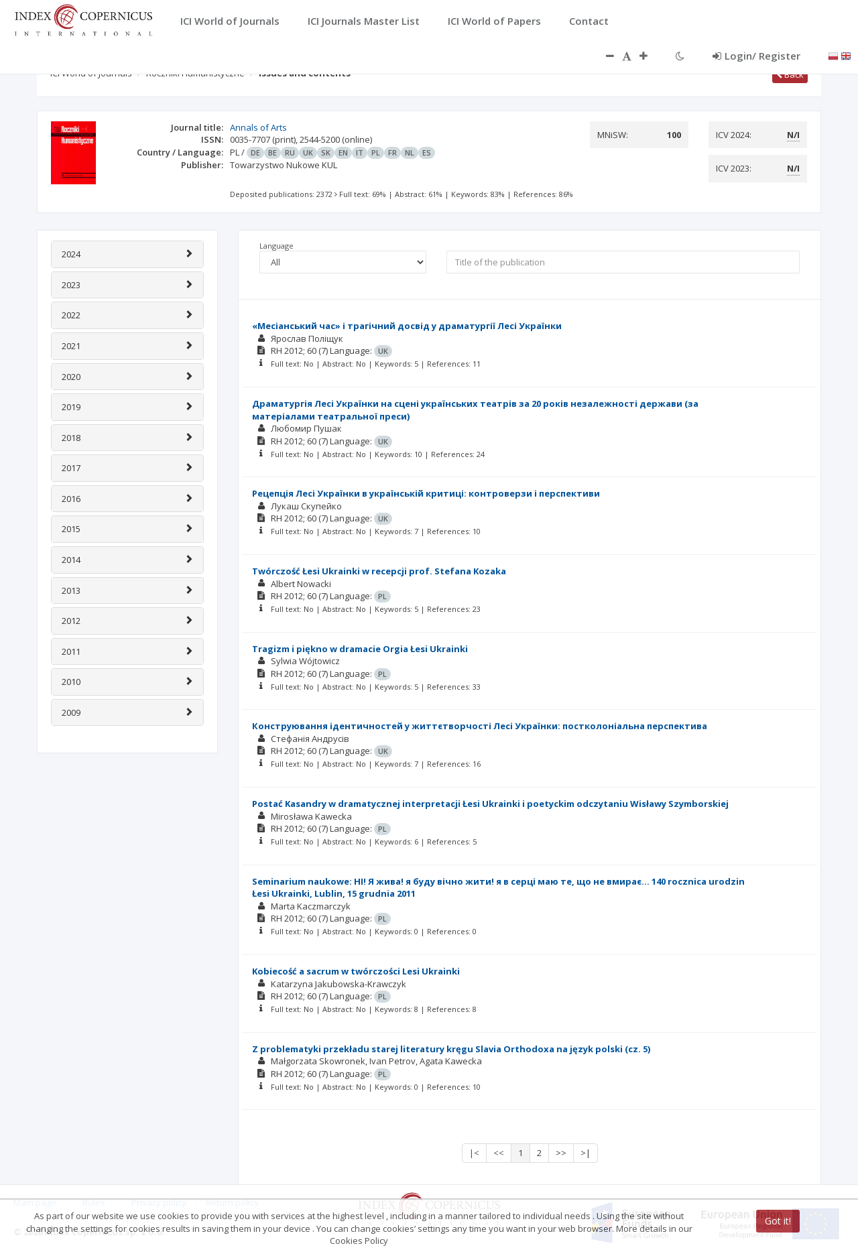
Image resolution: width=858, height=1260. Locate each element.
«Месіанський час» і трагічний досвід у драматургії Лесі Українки (407, 326)
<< (498, 1153)
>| (585, 1153)
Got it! (778, 1220)
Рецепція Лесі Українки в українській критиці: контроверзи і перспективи (426, 493)
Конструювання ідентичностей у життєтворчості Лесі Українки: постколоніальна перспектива (479, 726)
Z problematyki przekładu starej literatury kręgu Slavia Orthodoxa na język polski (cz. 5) (451, 1049)
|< (474, 1153)
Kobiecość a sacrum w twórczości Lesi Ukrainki (356, 971)
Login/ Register (756, 55)
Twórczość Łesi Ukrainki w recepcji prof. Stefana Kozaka (379, 571)
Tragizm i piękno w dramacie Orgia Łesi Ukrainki (360, 649)
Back (790, 74)
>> (561, 1153)
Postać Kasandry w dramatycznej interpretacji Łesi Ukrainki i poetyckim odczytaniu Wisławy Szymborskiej (490, 804)
